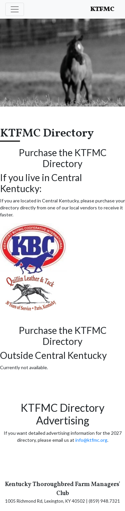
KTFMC (102, 9)
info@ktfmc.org (91, 440)
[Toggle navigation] (14, 9)
